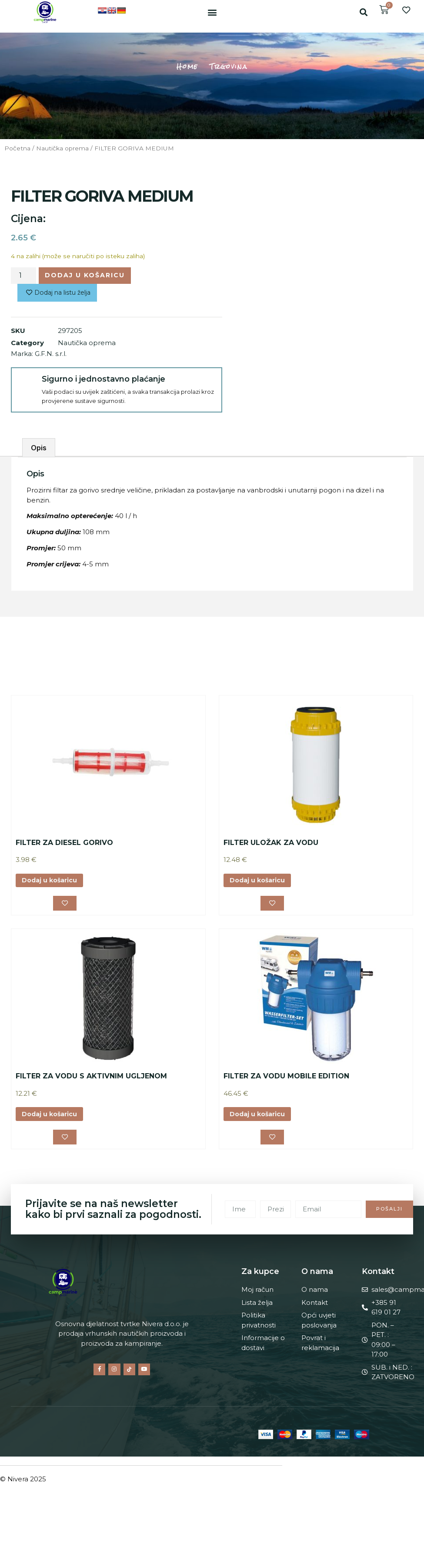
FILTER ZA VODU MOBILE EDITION (286, 1079)
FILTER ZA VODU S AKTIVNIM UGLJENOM (91, 1079)
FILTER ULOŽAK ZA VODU (271, 844)
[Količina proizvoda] (23, 276)
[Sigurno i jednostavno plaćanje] (25, 384)
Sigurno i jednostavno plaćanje (102, 381)
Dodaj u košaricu (86, 276)
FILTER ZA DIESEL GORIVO (64, 844)
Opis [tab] (39, 449)
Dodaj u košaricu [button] (51, 882)
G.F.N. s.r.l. (51, 355)
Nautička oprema (62, 148)
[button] (212, 12)
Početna (17, 148)
